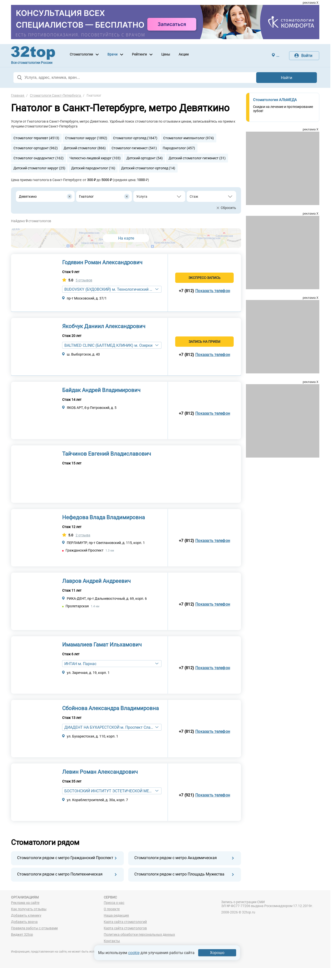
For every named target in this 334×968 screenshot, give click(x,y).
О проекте (112, 909)
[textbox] (156, 196)
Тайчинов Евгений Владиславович (106, 454)
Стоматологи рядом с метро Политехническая (60, 874)
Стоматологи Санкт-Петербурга (56, 95)
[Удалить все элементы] (69, 196)
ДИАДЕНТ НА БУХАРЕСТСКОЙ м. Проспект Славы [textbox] (110, 727)
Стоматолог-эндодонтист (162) (38, 158)
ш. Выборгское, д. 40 (83, 354)
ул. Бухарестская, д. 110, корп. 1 (92, 736)
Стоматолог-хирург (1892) (86, 138)
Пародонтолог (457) (179, 148)
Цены (165, 54)
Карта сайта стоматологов (125, 928)
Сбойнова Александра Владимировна (110, 708)
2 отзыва (83, 535)
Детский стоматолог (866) (85, 148)
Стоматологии (81, 54)
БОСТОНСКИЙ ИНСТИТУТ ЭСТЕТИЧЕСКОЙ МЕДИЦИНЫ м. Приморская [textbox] (112, 791)
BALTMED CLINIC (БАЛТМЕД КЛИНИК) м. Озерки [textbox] (108, 345)
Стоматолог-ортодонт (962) (35, 148)
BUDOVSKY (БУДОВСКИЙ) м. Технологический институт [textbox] (112, 289)
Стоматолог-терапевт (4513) (36, 138)
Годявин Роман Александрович (102, 262)
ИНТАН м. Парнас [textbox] (80, 663)
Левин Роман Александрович (100, 772)
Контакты (112, 941)
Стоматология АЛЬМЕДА (275, 100)
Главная (18, 95)
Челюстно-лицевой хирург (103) (95, 158)
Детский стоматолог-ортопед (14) (148, 168)
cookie (133, 952)
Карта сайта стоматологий (125, 922)
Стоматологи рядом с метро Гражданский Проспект (65, 857)
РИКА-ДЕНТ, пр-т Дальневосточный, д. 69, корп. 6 (107, 598)
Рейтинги (139, 54)
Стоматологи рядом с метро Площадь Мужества (179, 874)
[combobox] (45, 196)
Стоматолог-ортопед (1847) (135, 138)
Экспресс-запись (204, 278)
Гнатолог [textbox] (86, 196)
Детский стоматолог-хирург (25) (39, 168)
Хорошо (217, 952)
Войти (306, 55)
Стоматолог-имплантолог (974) (188, 138)
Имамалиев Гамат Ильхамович (102, 645)
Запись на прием (204, 342)
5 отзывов (84, 280)
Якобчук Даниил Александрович (103, 326)
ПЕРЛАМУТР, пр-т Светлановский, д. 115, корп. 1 (106, 543)
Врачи (112, 54)
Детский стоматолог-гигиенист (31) (197, 158)
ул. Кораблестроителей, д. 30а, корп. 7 (97, 800)
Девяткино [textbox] (28, 196)
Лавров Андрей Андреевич (96, 581)
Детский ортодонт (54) (145, 158)
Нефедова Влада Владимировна (103, 517)
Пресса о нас (114, 903)
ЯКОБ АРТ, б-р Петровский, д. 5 (91, 408)
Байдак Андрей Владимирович (101, 390)
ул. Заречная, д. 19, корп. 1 (88, 673)
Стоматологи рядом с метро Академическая (175, 857)
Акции (184, 54)
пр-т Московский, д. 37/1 (87, 298)
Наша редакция (116, 915)
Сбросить (228, 208)
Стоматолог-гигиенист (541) (134, 148)
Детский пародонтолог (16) (93, 168)
